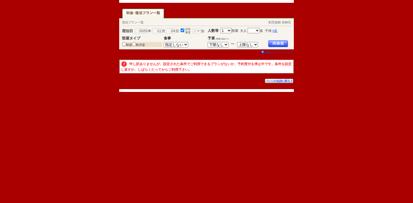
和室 (129, 45)
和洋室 (140, 45)
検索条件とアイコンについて (277, 52)
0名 (274, 31)
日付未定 (188, 31)
